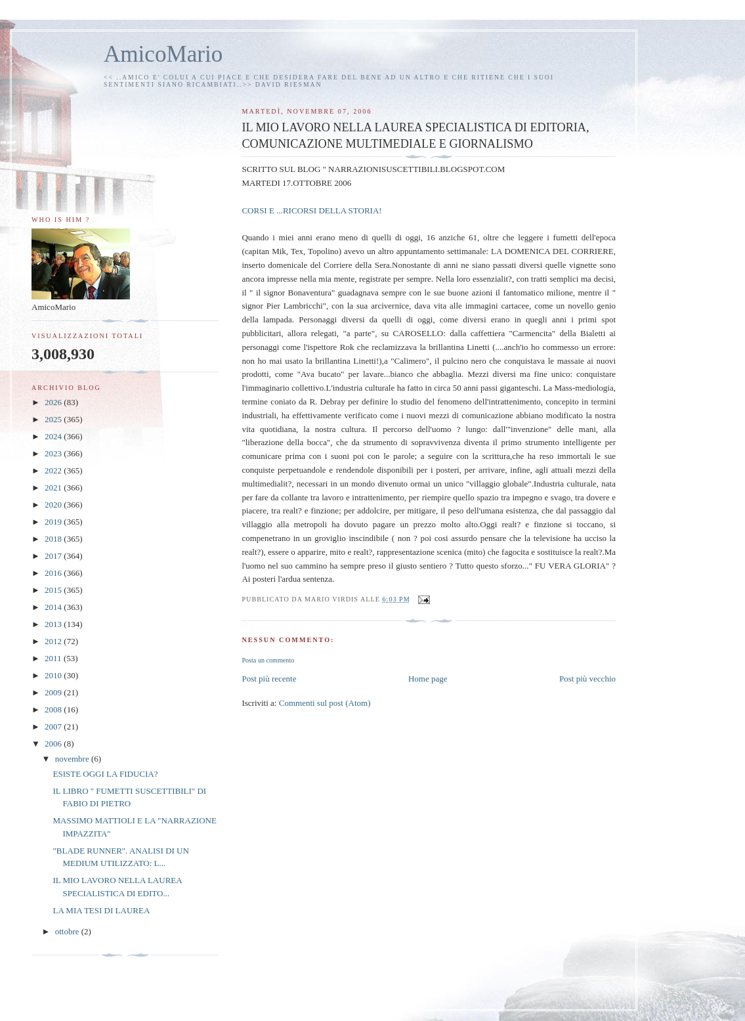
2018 (54, 539)
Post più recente (269, 679)
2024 (54, 436)
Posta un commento (268, 660)
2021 (54, 487)
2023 (54, 453)
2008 (54, 709)
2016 (54, 573)
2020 (54, 505)
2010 (54, 675)
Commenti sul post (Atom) (325, 703)
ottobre (68, 931)
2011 (54, 658)
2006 (54, 744)
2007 (54, 726)
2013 (54, 624)
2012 (54, 641)
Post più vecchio (587, 679)
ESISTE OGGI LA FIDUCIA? (105, 774)
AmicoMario (163, 54)
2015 (54, 590)
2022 (54, 470)
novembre (73, 759)
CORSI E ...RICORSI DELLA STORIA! (311, 210)
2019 (54, 522)
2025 (54, 419)
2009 (54, 692)
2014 (54, 607)
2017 (54, 556)
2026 (54, 402)
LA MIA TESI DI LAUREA (101, 910)
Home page (428, 679)
